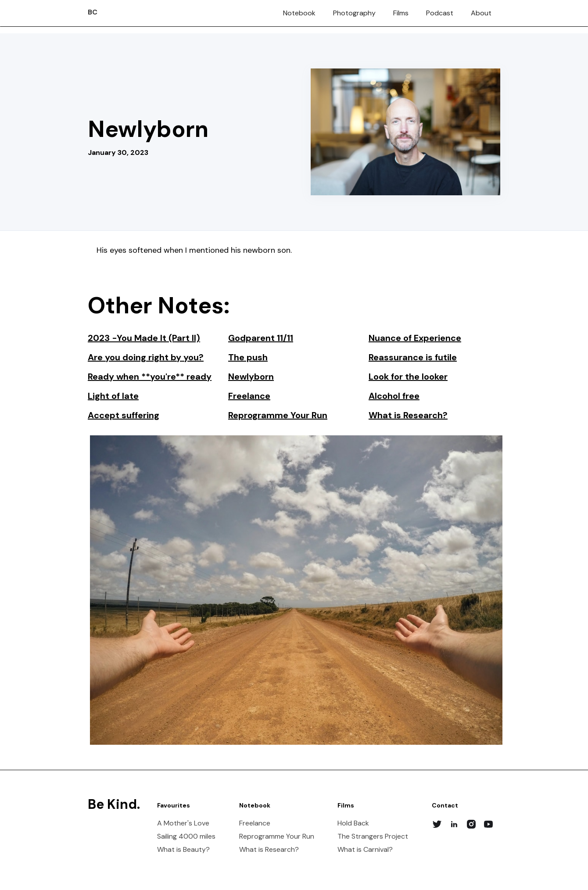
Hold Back (353, 823)
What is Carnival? (365, 849)
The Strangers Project (372, 836)
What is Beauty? (183, 849)
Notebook (299, 13)
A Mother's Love (183, 823)
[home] (92, 8)
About (481, 13)
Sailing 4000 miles (186, 836)
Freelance (254, 823)
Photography (354, 13)
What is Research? (269, 849)
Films (401, 13)
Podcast (439, 13)
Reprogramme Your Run (276, 836)
